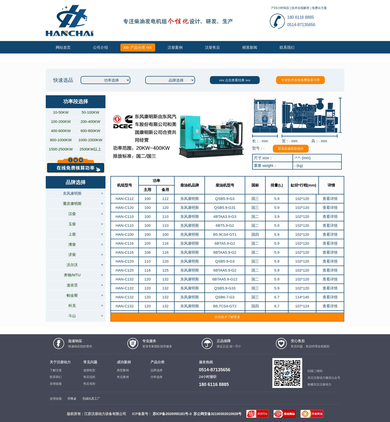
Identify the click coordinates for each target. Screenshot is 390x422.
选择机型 (89, 370)
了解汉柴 (56, 370)
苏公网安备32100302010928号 (218, 414)
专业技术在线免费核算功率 (300, 80)
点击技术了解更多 (227, 317)
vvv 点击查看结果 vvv (234, 80)
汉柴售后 (212, 47)
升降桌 (71, 398)
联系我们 (287, 47)
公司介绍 (100, 47)
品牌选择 (156, 370)
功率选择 (156, 377)
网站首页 (63, 47)
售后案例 (123, 377)
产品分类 (137, 47)
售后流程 (89, 377)
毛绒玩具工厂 (91, 398)
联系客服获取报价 (291, 148)
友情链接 (56, 383)
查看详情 (330, 198)
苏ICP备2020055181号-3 (172, 414)
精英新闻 (249, 47)
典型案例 (123, 370)
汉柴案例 (175, 47)
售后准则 (89, 383)
